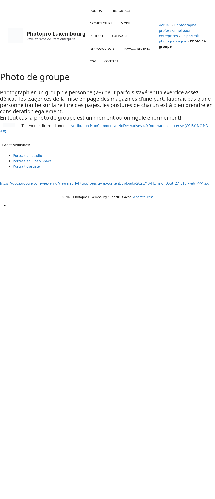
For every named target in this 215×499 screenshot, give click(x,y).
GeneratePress (142, 197)
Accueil (165, 24)
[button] (3, 205)
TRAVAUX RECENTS (136, 48)
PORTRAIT (97, 10)
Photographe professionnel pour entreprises (177, 30)
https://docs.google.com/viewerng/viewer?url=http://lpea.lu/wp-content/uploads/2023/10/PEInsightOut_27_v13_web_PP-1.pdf (105, 183)
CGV (93, 61)
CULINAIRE (120, 36)
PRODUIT (96, 36)
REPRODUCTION (102, 48)
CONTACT (111, 61)
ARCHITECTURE (101, 23)
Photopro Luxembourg (56, 33)
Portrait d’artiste (26, 166)
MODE (125, 23)
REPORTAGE (122, 10)
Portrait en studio (27, 155)
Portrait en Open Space (32, 160)
